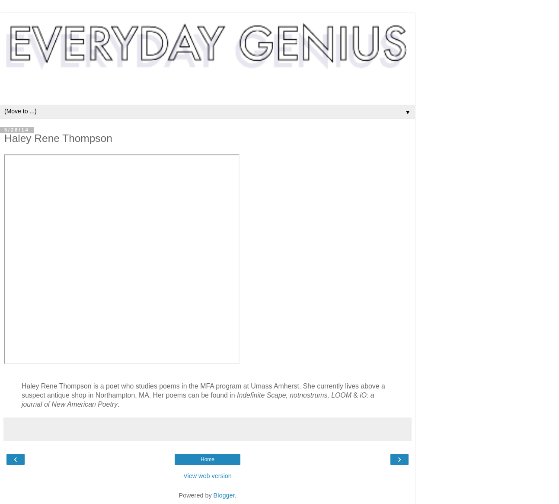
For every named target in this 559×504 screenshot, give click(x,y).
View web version (207, 475)
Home (207, 459)
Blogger (224, 495)
